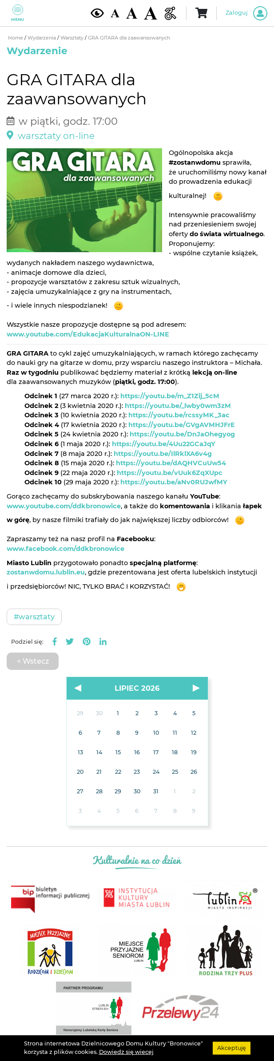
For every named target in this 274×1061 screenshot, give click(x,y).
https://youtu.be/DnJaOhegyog (182, 434)
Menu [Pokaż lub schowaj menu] (17, 13)
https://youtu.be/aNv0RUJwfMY (173, 482)
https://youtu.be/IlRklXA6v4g (163, 454)
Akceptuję (231, 1048)
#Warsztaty (34, 616)
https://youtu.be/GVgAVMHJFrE (181, 425)
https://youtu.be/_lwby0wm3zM (178, 406)
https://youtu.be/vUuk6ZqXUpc (169, 473)
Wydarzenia (42, 38)
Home (16, 38)
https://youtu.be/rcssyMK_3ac (179, 415)
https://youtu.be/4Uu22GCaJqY (163, 444)
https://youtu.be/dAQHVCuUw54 (171, 463)
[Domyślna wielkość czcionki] (115, 13)
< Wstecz (33, 661)
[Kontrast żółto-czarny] (97, 12)
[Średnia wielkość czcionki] (131, 13)
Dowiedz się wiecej (126, 1052)
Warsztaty (72, 38)
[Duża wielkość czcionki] (150, 13)
